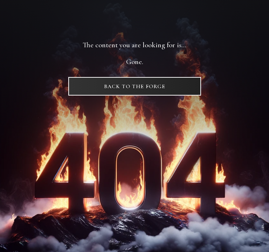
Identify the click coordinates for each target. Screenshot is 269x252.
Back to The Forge (134, 86)
